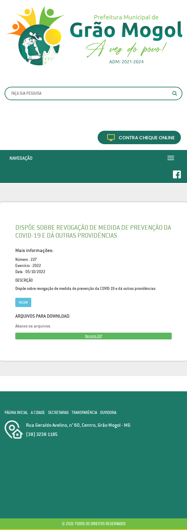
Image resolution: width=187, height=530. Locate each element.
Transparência (84, 412)
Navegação (20, 158)
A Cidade (38, 412)
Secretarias (58, 412)
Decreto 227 (93, 336)
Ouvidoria (108, 412)
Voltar (23, 302)
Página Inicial (16, 412)
